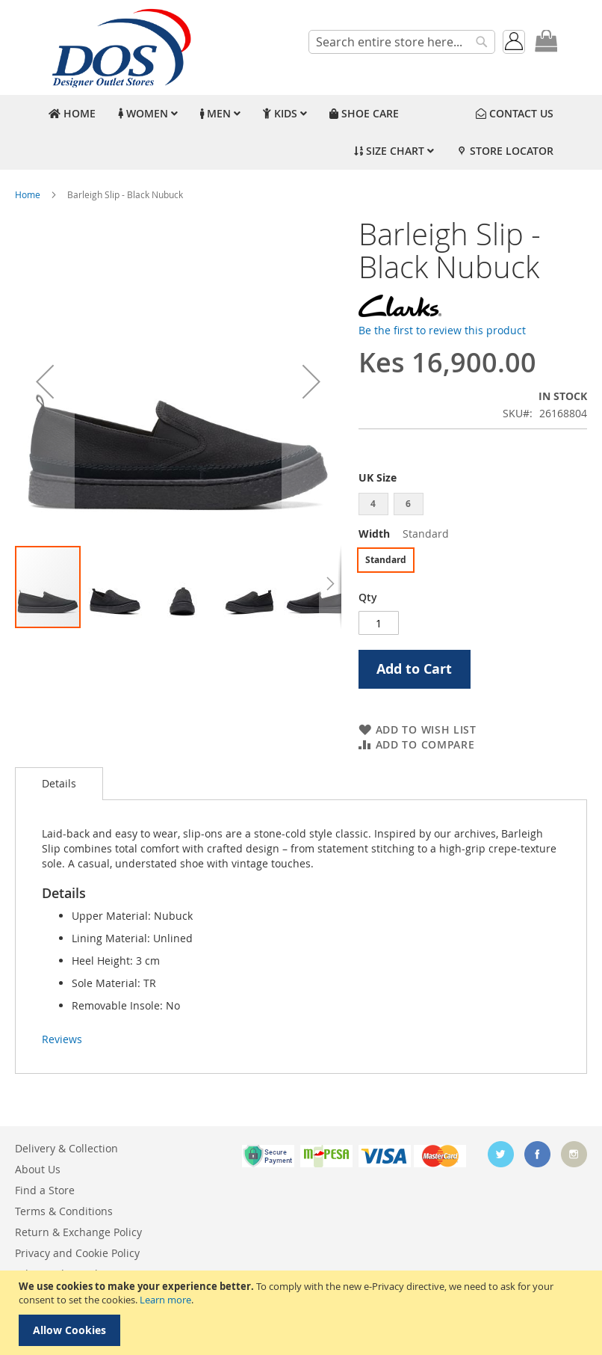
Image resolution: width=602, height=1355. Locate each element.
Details (59, 783)
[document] (303, 1312)
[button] (45, 381)
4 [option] (373, 503)
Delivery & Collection (66, 1148)
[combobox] (401, 42)
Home (27, 194)
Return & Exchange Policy (78, 1232)
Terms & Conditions (64, 1211)
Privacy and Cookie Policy (77, 1253)
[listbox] (473, 506)
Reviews (62, 1039)
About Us (37, 1169)
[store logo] (119, 47)
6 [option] (408, 503)
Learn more (165, 1299)
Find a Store (45, 1190)
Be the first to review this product (442, 330)
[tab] (59, 783)
